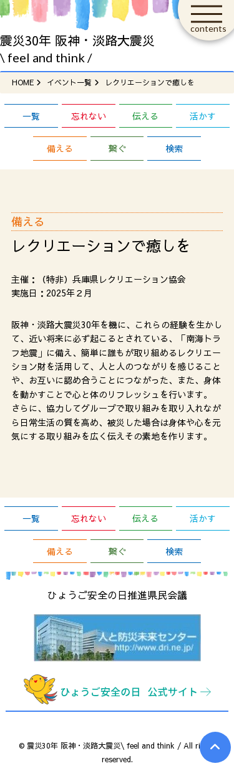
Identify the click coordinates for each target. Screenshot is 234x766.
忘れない (88, 116)
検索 (174, 148)
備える (60, 148)
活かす (203, 116)
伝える (145, 116)
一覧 (31, 116)
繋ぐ (117, 148)
